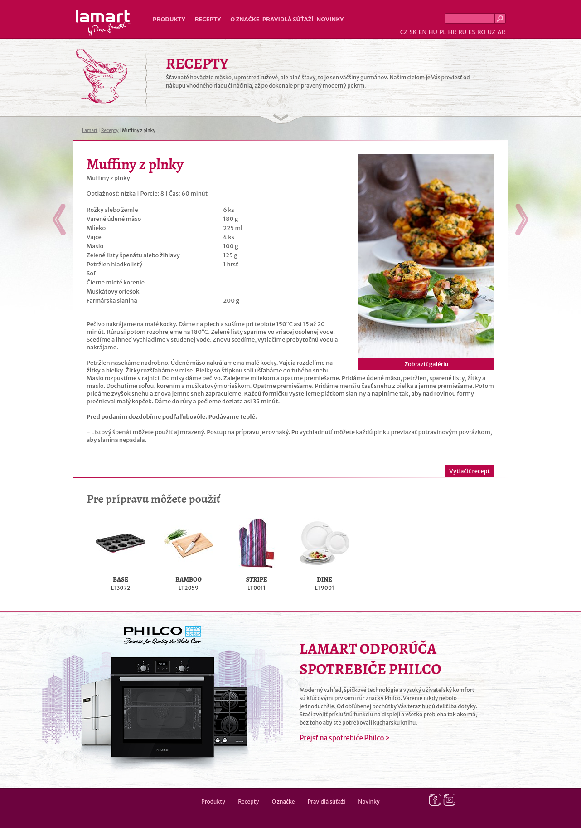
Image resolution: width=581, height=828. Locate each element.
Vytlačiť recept (469, 471)
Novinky (330, 19)
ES (472, 32)
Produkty (169, 19)
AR (501, 32)
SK (412, 32)
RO (481, 32)
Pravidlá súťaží (288, 19)
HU (433, 32)
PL (442, 32)
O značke (244, 19)
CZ (403, 32)
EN (423, 32)
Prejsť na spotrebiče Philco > (345, 738)
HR (452, 32)
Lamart (103, 23)
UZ (491, 32)
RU (462, 32)
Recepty (208, 19)
